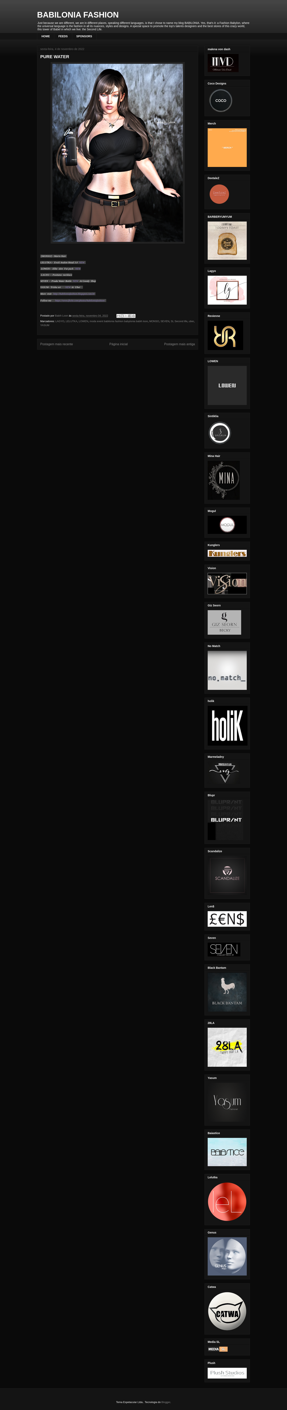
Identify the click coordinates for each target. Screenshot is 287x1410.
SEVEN (164, 321)
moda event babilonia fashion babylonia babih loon (119, 321)
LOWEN (83, 321)
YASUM (44, 325)
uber (191, 321)
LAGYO (59, 321)
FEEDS (63, 36)
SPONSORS (84, 36)
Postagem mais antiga (179, 344)
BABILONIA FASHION (78, 14)
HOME (45, 36)
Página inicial (118, 344)
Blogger (165, 1402)
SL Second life (179, 321)
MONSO (154, 321)
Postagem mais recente (56, 344)
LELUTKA (71, 321)
